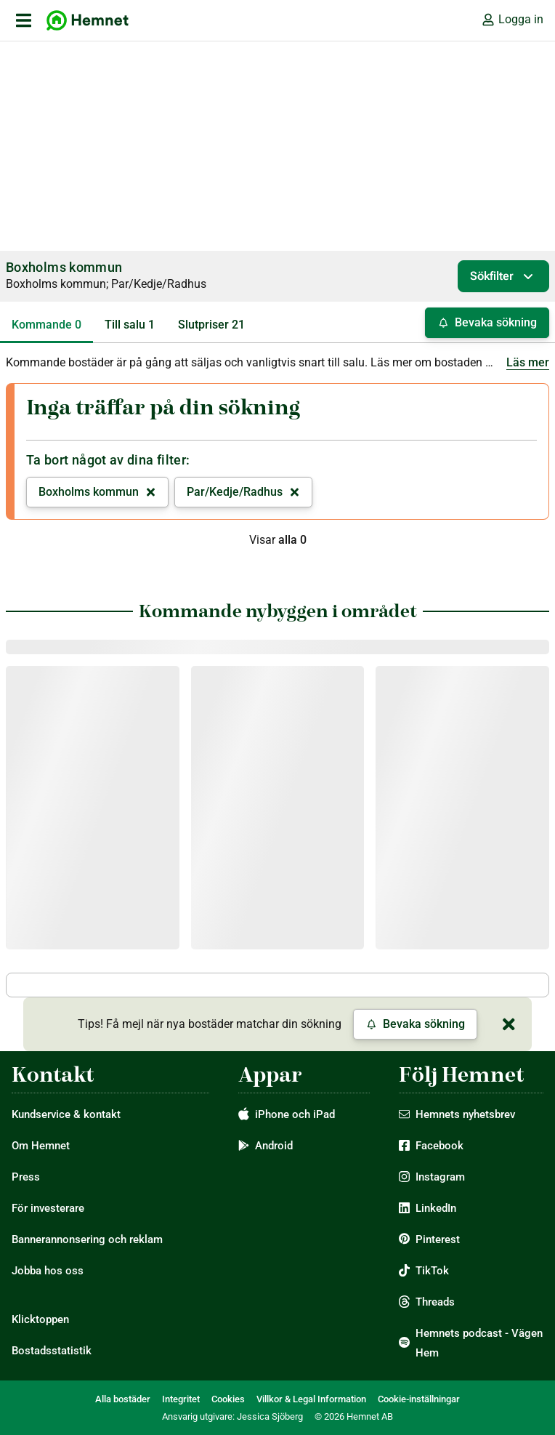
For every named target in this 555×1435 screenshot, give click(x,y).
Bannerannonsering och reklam (87, 1239)
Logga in (512, 19)
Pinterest (438, 1239)
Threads (435, 1302)
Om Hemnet (41, 1145)
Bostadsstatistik (52, 1350)
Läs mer (527, 362)
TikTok (432, 1270)
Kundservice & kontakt (66, 1114)
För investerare (48, 1208)
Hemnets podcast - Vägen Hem (479, 1343)
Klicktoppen (40, 1319)
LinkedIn (436, 1208)
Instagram (440, 1176)
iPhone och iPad (295, 1114)
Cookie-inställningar (419, 1399)
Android (274, 1145)
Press (26, 1176)
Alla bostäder (122, 1399)
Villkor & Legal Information (311, 1399)
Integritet (181, 1399)
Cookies (228, 1399)
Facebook (439, 1145)
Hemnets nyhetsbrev (465, 1114)
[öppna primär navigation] (23, 20)
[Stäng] (508, 1024)
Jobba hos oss (48, 1270)
